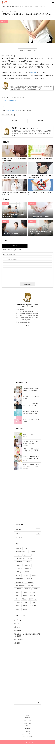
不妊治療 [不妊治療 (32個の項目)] (19, 561)
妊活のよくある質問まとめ (9, 100)
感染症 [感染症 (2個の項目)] (27, 588)
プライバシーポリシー (27, 734)
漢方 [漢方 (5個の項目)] (25, 595)
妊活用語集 (17, 643)
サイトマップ (27, 720)
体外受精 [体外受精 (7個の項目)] (19, 572)
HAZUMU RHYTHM (12, 110)
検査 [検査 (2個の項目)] (25, 592)
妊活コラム (5, 203)
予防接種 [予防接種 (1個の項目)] (27, 565)
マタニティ (32, 221)
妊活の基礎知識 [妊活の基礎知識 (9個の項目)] (20, 585)
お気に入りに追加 (8, 55)
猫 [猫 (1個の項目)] (17, 599)
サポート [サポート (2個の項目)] (27, 555)
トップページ (17, 620)
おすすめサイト (27, 725)
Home (27, 715)
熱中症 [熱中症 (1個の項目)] (32, 595)
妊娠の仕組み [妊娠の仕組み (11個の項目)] (20, 582)
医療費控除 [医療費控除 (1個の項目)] (19, 578)
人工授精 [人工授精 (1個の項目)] (19, 568)
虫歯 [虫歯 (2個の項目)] (17, 605)
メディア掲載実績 (27, 736)
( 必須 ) (9, 254)
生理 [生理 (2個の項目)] (24, 599)
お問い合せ (27, 731)
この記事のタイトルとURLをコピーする (27, 50)
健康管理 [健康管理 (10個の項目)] (28, 572)
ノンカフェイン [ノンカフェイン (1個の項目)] (20, 558)
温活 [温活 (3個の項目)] (17, 595)
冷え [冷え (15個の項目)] (18, 575)
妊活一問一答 (3, 21)
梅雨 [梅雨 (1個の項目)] (17, 592)
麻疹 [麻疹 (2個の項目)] (25, 609)
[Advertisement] (25, 354)
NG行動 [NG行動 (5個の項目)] (18, 548)
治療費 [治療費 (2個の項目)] (32, 592)
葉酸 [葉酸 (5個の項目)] (34, 602)
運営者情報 (27, 728)
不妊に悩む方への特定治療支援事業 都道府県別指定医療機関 (27, 635)
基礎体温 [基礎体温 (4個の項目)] (29, 578)
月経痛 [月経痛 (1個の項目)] (36, 588)
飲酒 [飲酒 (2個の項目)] (17, 609)
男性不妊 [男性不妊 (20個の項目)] (32, 599)
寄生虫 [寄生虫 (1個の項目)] (30, 585)
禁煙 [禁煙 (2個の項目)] (27, 602)
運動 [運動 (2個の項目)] (25, 605)
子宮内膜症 (33, 72)
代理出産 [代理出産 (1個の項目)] (28, 568)
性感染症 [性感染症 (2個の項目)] (19, 588)
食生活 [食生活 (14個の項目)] (33, 605)
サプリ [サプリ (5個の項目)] (18, 555)
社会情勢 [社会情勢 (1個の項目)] (19, 602)
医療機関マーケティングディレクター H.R (27, 305)
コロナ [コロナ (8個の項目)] (33, 551)
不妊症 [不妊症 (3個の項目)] (28, 561)
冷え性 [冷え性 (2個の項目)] (26, 575)
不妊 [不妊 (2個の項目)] (30, 558)
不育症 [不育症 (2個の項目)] (18, 565)
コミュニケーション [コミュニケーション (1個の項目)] (21, 551)
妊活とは (16, 623)
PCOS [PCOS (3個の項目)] (27, 548)
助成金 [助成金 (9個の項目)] (34, 575)
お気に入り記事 (18, 639)
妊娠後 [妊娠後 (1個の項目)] (30, 582)
